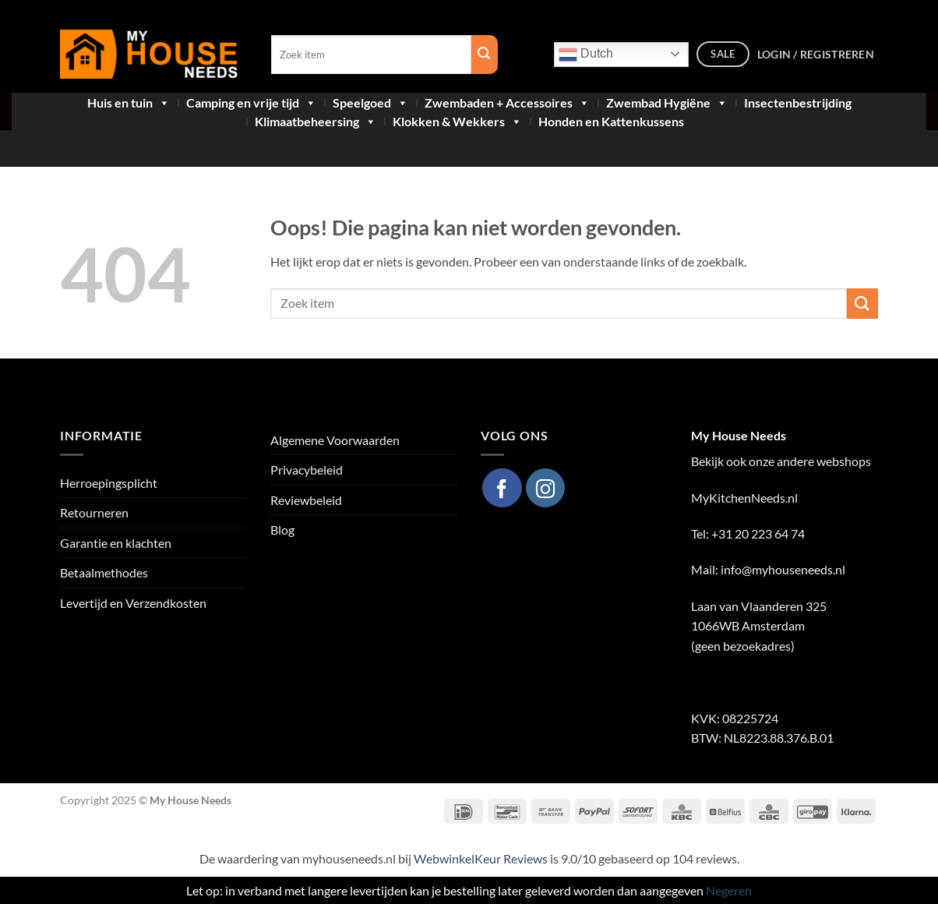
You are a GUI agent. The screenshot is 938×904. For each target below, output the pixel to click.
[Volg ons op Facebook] (501, 487)
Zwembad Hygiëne (667, 103)
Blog (282, 529)
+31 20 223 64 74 (759, 533)
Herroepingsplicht (108, 482)
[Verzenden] (862, 303)
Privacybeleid (306, 469)
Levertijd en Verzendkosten (133, 602)
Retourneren (94, 512)
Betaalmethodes (104, 572)
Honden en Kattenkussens (611, 121)
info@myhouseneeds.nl (783, 569)
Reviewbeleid (306, 500)
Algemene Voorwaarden (335, 440)
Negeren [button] (729, 890)
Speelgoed (370, 103)
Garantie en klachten (115, 542)
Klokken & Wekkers (457, 121)
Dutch (586, 54)
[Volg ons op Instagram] (545, 487)
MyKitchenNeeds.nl (744, 497)
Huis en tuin (128, 103)
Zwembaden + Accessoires (507, 103)
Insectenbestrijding (798, 103)
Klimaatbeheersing (315, 121)
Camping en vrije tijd (251, 103)
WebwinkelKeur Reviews (481, 858)
